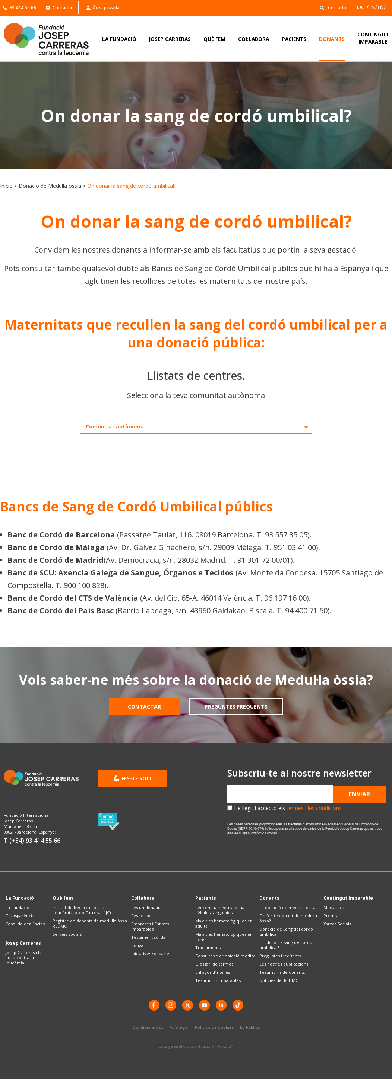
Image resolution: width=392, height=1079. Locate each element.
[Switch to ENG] (383, 7)
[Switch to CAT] (363, 7)
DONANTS (332, 38)
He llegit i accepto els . (288, 808)
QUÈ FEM (214, 38)
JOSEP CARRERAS (170, 38)
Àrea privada (103, 7)
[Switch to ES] (374, 7)
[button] (332, 7)
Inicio (6, 185)
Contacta (59, 7)
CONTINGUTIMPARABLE (373, 38)
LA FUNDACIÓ (119, 38)
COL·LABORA (253, 38)
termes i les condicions (314, 808)
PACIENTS (294, 38)
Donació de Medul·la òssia (50, 185)
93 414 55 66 (19, 7)
